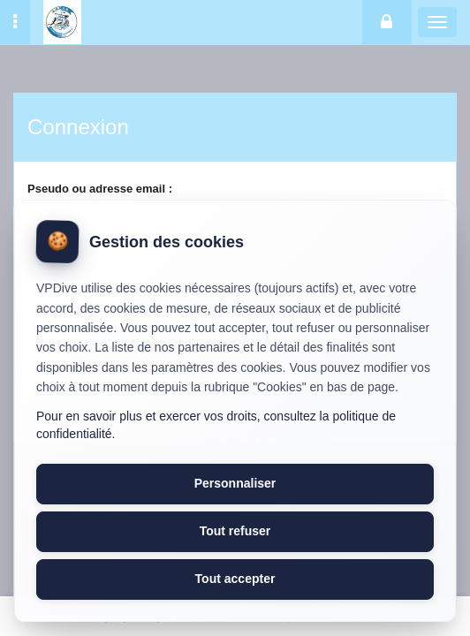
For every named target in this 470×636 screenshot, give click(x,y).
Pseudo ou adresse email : (99, 188)
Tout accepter (235, 579)
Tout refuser (235, 531)
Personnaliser (235, 483)
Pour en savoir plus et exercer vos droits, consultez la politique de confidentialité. (216, 425)
